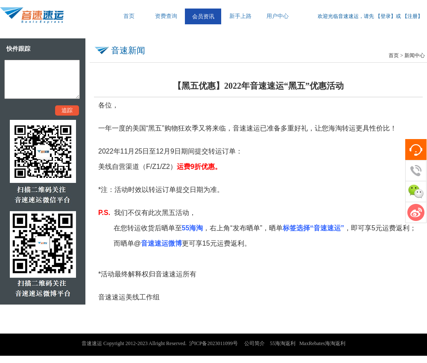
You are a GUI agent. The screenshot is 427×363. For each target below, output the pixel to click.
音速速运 (92, 343)
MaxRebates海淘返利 (322, 343)
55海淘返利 (282, 343)
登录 (385, 16)
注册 (412, 16)
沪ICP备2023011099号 (213, 343)
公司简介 (254, 343)
